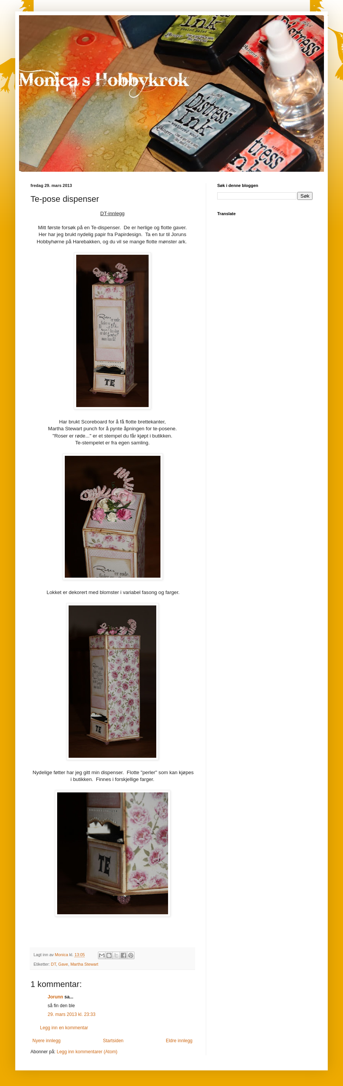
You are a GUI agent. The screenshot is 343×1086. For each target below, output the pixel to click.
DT (53, 964)
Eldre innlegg (179, 1040)
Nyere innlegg (46, 1040)
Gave (63, 964)
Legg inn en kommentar (64, 1027)
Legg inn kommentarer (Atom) (87, 1051)
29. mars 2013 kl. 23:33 (71, 1014)
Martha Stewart (84, 964)
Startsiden (113, 1040)
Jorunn (55, 997)
